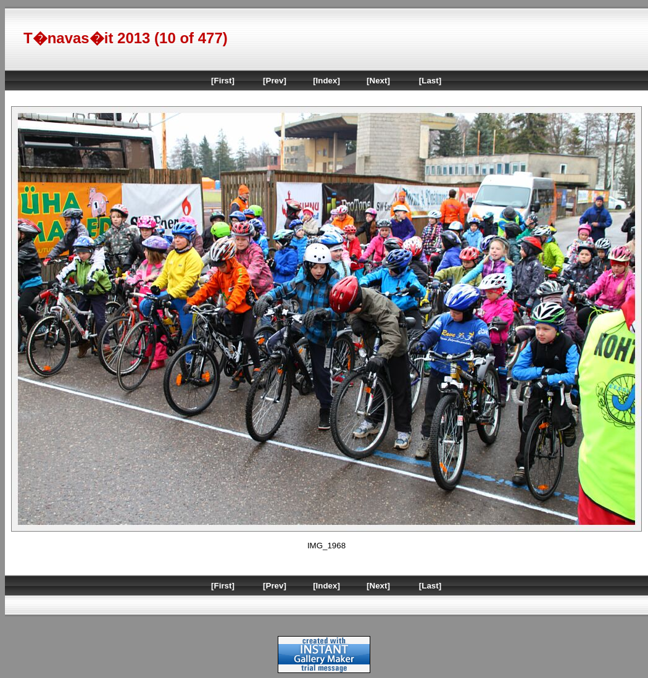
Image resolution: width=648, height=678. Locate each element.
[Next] (378, 80)
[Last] (430, 80)
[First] (223, 80)
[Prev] (274, 80)
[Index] (326, 80)
